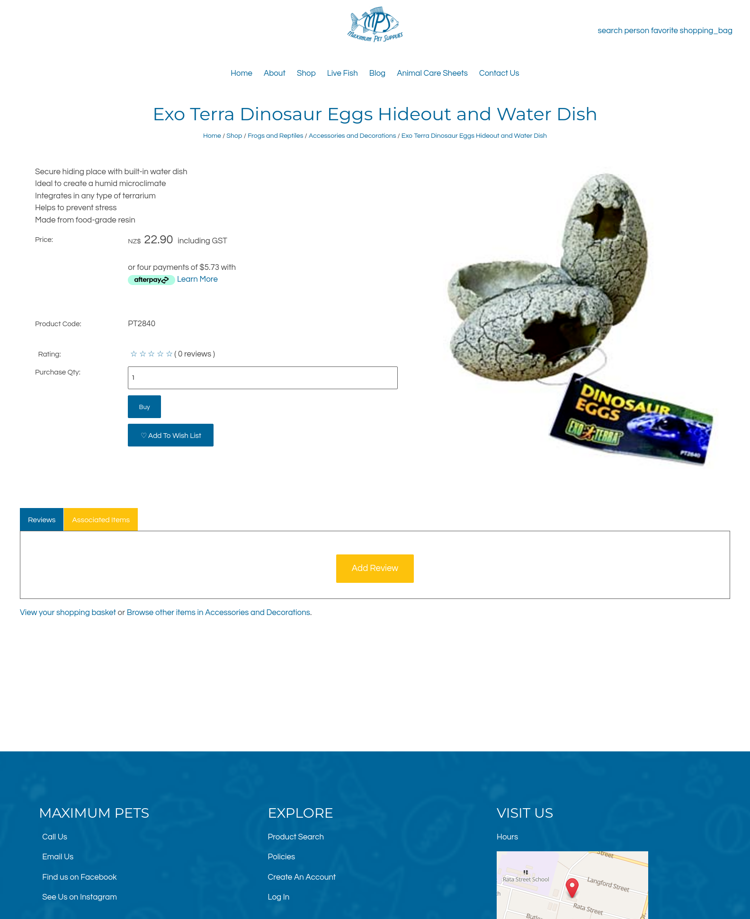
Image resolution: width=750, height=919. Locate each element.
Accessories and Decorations (352, 135)
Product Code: (58, 324)
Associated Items (101, 520)
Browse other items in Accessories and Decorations (218, 612)
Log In (279, 897)
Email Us (57, 857)
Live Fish (342, 73)
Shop (306, 73)
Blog (377, 73)
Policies (281, 857)
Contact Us (499, 73)
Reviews (42, 520)
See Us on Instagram (79, 897)
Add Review (375, 568)
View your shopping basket (68, 612)
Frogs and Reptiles (275, 135)
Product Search (296, 837)
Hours (507, 837)
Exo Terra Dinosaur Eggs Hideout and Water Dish (474, 135)
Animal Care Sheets (432, 73)
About (275, 73)
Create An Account (302, 877)
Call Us (54, 837)
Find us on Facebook (79, 877)
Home (241, 73)
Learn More (197, 279)
